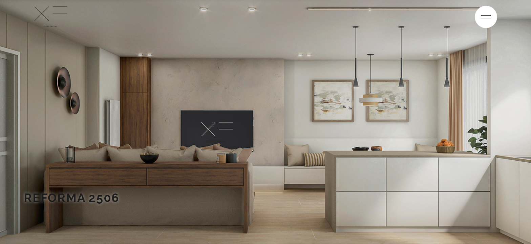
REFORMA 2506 (71, 198)
